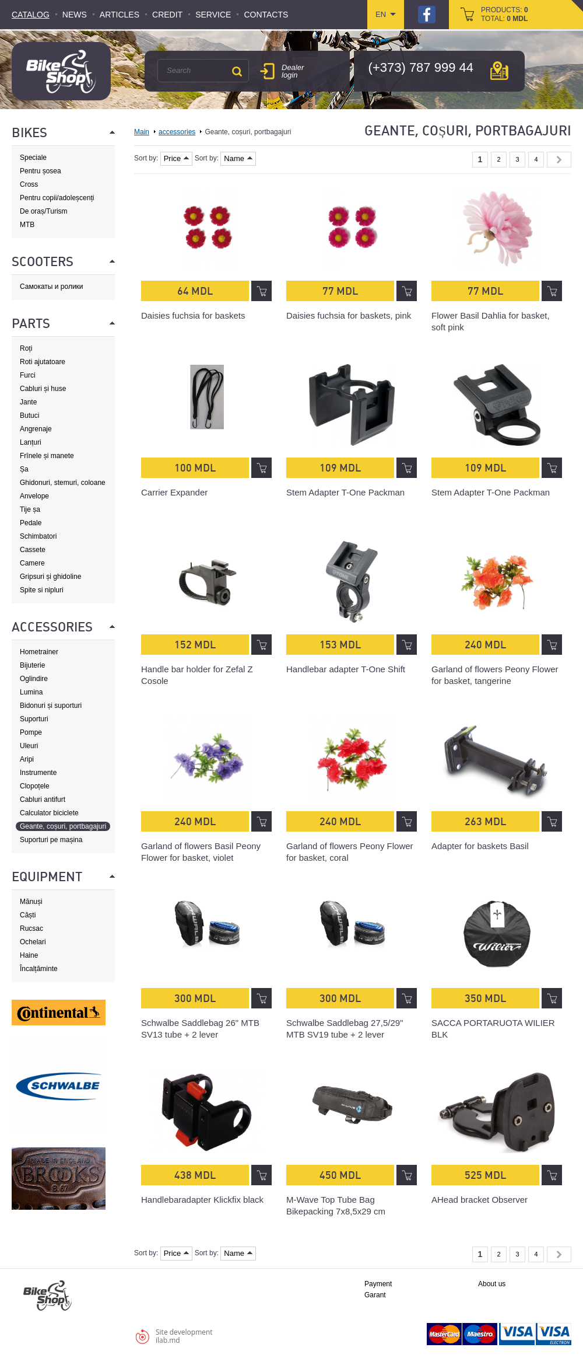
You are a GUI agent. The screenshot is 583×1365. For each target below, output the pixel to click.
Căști (28, 915)
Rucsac (31, 928)
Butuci (29, 415)
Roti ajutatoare (42, 362)
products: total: (504, 14)
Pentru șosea (40, 171)
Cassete (32, 550)
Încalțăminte (39, 969)
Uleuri (29, 746)
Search (236, 71)
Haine (29, 955)
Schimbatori (38, 536)
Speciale (33, 157)
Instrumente (38, 773)
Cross (29, 184)
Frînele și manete (47, 456)
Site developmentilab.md (184, 1336)
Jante (28, 402)
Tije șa (30, 509)
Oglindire (34, 679)
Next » (559, 159)
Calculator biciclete (49, 813)
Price (176, 158)
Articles (119, 14)
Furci (28, 375)
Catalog (31, 14)
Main (141, 132)
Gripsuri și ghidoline (50, 576)
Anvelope (34, 496)
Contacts (266, 14)
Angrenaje (36, 429)
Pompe (31, 732)
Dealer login (293, 71)
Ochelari (33, 942)
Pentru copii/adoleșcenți (57, 198)
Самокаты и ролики (51, 286)
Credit (167, 14)
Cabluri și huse (43, 389)
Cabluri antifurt (42, 799)
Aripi (27, 759)
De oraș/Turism (44, 211)
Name (238, 158)
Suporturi (34, 719)
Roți (26, 348)
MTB (27, 225)
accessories (177, 132)
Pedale (30, 523)
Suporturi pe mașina (51, 840)
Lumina (31, 692)
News (74, 14)
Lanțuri (30, 442)
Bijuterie (32, 665)
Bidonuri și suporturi (51, 705)
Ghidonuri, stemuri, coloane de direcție (63, 483)
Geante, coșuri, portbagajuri (63, 826)
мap (499, 70)
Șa (24, 469)
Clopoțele (35, 786)
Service (213, 14)
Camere (32, 563)
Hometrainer (39, 652)
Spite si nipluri (42, 590)
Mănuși (31, 902)
